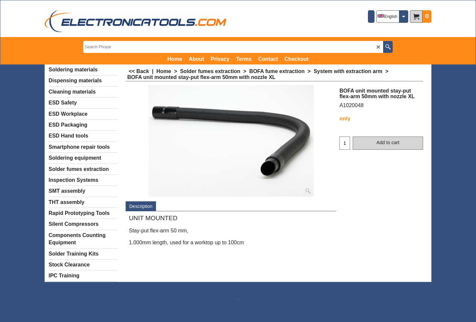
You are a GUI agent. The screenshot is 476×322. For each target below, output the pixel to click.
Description (140, 206)
